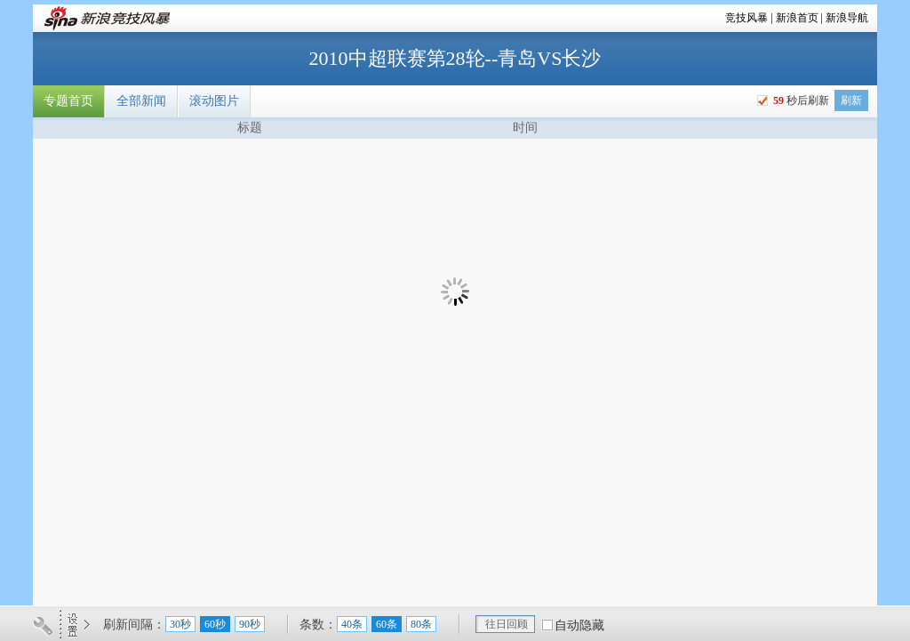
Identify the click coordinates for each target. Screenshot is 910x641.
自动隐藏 (579, 625)
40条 (352, 624)
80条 (421, 624)
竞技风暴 (746, 18)
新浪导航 (847, 18)
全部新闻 (141, 101)
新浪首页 (797, 18)
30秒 (180, 624)
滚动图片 (214, 101)
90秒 (249, 624)
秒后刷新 (799, 100)
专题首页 (68, 101)
